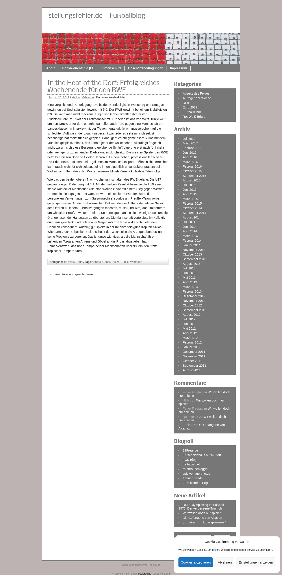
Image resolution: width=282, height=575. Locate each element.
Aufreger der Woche (197, 98)
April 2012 (190, 333)
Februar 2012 (192, 342)
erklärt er (122, 128)
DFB (186, 103)
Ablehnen (225, 562)
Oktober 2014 (192, 208)
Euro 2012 (190, 107)
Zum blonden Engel (196, 483)
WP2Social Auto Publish (124, 573)
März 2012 (190, 338)
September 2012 (194, 310)
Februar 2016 (192, 166)
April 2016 (190, 157)
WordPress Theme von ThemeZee (141, 565)
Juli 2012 (189, 319)
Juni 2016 (189, 152)
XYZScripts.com (162, 573)
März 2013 (190, 287)
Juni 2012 (189, 324)
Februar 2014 (192, 240)
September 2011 (194, 365)
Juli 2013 (189, 268)
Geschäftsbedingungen (189, 28)
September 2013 (194, 259)
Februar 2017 (192, 148)
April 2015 (190, 194)
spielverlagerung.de (196, 473)
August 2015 (191, 180)
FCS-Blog (189, 459)
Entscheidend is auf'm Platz (202, 455)
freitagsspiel (191, 464)
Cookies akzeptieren (196, 562)
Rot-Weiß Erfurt (73, 261)
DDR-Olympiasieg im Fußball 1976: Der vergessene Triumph (201, 506)
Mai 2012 (189, 328)
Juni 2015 (189, 189)
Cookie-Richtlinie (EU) (123, 28)
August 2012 (191, 314)
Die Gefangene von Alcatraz (202, 517)
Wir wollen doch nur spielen (202, 513)
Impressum (222, 28)
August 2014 (191, 217)
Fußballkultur (192, 112)
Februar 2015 (192, 203)
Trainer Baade (193, 478)
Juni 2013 (189, 273)
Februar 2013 (192, 291)
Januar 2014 (191, 245)
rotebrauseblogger (195, 469)
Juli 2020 (189, 138)
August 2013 (191, 263)
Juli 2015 (189, 185)
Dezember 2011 (194, 351)
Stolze (115, 261)
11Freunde (190, 450)
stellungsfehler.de (83, 97)
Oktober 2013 (192, 254)
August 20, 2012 (58, 97)
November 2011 (194, 356)
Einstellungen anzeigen (256, 562)
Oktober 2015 (192, 171)
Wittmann (136, 261)
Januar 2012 (191, 347)
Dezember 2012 (194, 296)
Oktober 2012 (192, 305)
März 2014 (190, 236)
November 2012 (194, 300)
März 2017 (190, 143)
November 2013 (194, 250)
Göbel (106, 261)
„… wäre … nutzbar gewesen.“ (204, 522)
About (95, 28)
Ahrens (96, 261)
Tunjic (124, 261)
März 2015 (190, 199)
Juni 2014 (189, 226)
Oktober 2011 (192, 361)
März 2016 (190, 162)
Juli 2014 (189, 222)
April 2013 (190, 282)
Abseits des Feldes (196, 93)
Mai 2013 (189, 277)
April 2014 (190, 231)
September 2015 (194, 175)
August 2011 (191, 370)
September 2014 (194, 213)
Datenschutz (156, 28)
